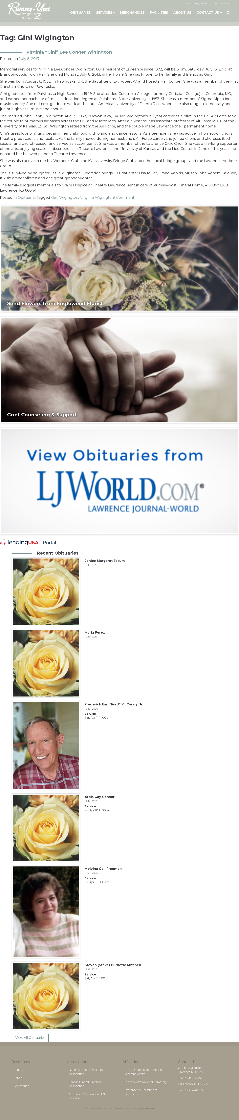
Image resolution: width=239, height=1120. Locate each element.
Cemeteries (21, 1086)
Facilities (159, 12)
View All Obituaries (30, 1038)
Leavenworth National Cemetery (145, 1082)
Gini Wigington (64, 197)
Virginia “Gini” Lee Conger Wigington (69, 52)
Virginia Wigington (97, 197)
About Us (182, 12)
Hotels (17, 1078)
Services (104, 12)
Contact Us (208, 12)
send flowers (222, 3)
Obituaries (80, 12)
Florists (18, 1070)
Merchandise (132, 12)
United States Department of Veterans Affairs (143, 1072)
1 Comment (124, 197)
